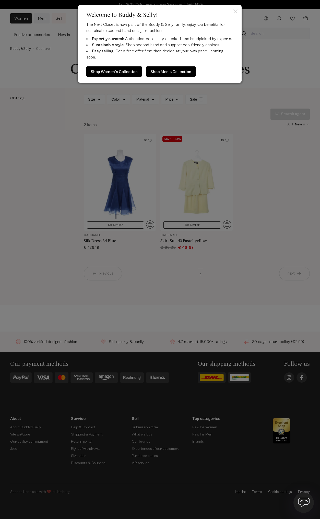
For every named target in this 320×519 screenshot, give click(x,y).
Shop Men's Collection (170, 71)
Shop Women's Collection (114, 71)
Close (235, 11)
